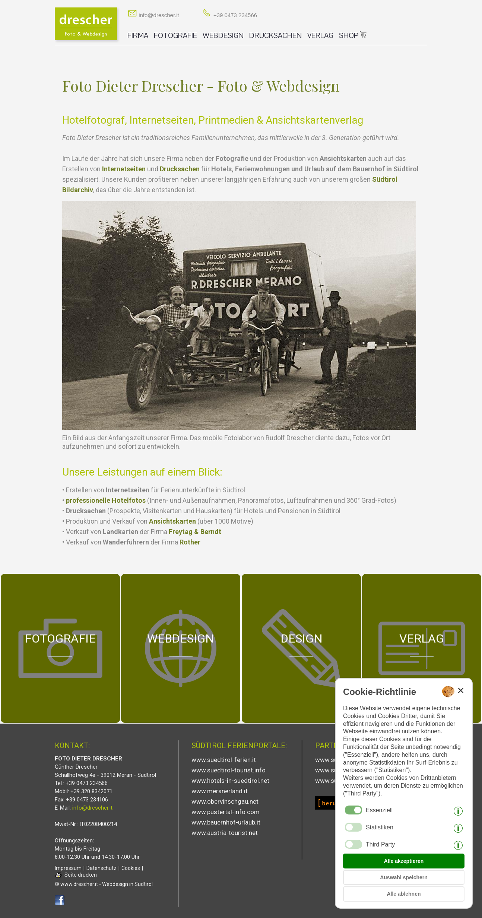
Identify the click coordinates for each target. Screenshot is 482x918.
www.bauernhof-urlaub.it (225, 822)
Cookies (130, 868)
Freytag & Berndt (195, 532)
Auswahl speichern (404, 877)
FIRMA (137, 35)
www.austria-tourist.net (224, 832)
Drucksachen (180, 169)
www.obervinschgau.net (225, 801)
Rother (190, 542)
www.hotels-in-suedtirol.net (230, 780)
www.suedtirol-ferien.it (223, 759)
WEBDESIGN (223, 35)
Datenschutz (101, 868)
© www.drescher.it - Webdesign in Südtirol (104, 884)
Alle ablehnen (404, 894)
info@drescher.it (153, 15)
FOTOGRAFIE (175, 35)
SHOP (353, 35)
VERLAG (320, 35)
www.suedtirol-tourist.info (228, 770)
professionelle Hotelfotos (106, 500)
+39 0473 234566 (229, 15)
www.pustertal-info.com (225, 812)
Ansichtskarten (172, 521)
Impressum (68, 868)
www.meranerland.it (219, 791)
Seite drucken (80, 875)
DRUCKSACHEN (275, 35)
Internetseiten (124, 169)
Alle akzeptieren (404, 861)
